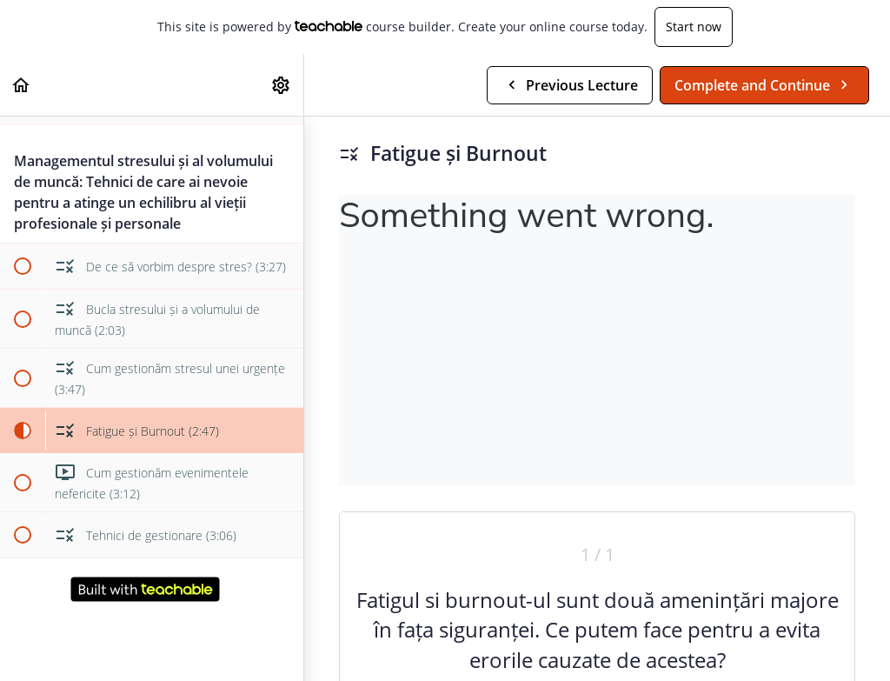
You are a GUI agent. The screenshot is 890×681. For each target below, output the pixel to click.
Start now (693, 26)
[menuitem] (281, 85)
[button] (21, 85)
